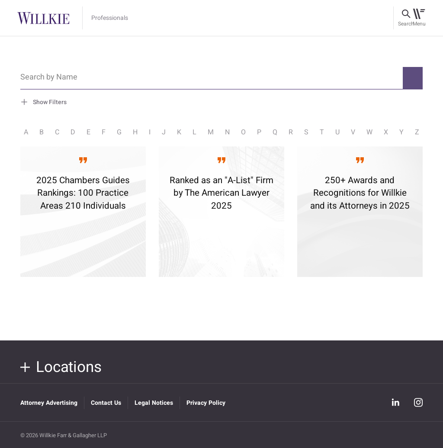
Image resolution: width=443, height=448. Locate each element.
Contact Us (106, 402)
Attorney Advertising (48, 402)
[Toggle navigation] (419, 18)
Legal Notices (154, 402)
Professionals (109, 18)
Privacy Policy (205, 402)
